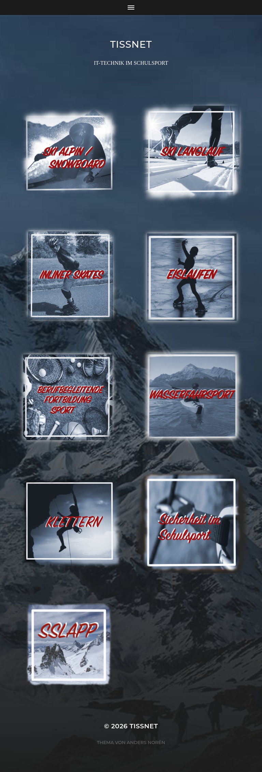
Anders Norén (146, 742)
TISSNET (131, 44)
